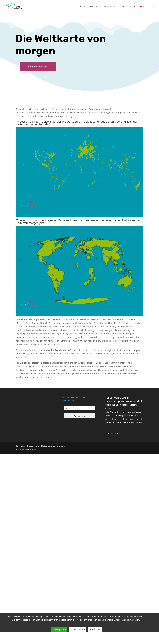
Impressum (33, 446)
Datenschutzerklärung (53, 446)
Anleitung (126, 6)
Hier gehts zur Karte (37, 66)
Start (79, 6)
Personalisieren (77, 629)
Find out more (112, 433)
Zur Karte (94, 6)
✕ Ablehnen (94, 629)
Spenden (20, 446)
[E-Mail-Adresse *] (79, 408)
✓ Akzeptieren (59, 629)
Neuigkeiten (110, 6)
